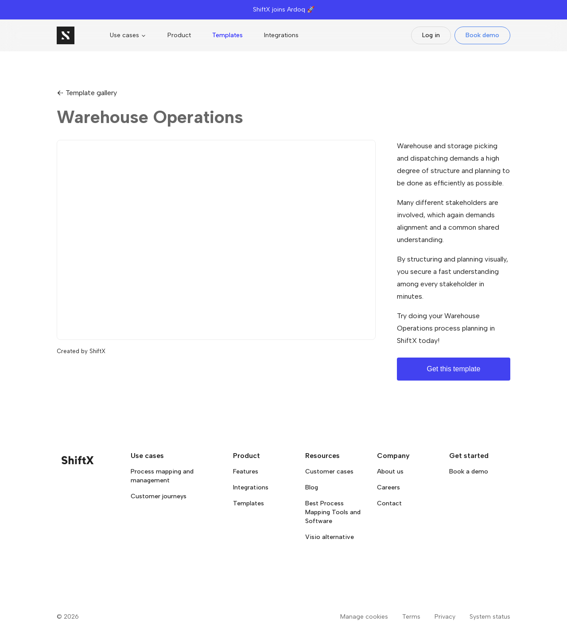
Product (179, 35)
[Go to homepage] (65, 35)
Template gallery (87, 93)
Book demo (482, 35)
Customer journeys (158, 496)
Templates (227, 35)
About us (390, 471)
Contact (389, 503)
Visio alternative (329, 537)
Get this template (454, 369)
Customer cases (329, 471)
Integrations (281, 35)
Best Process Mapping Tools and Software (333, 512)
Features (245, 471)
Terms (411, 616)
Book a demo (468, 471)
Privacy (445, 616)
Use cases (128, 35)
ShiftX (97, 351)
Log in (431, 35)
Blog (311, 487)
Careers (388, 487)
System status (490, 616)
